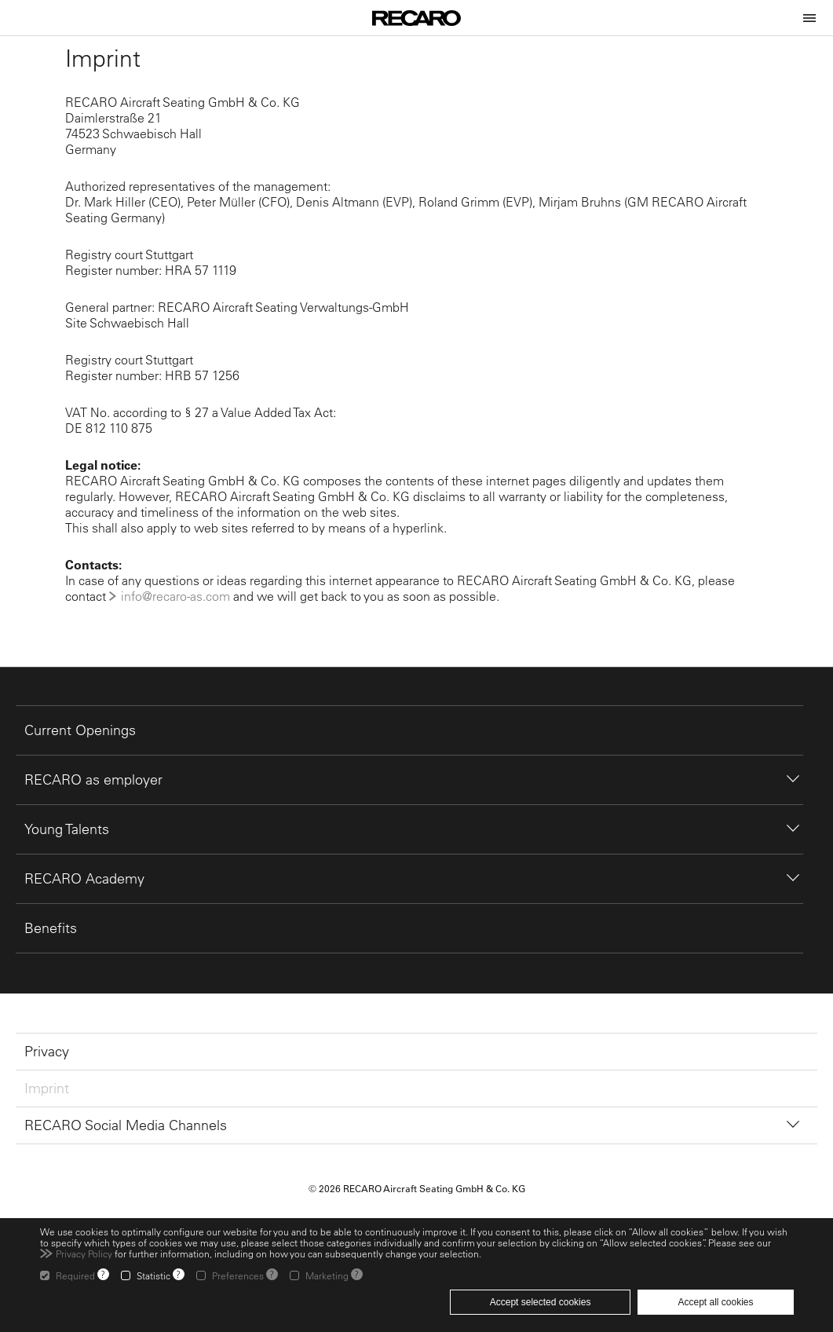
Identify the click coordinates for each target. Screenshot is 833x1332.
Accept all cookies (715, 1302)
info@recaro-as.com (175, 596)
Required (75, 1275)
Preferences (238, 1275)
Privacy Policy (84, 1253)
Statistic (153, 1275)
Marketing (327, 1275)
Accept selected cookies (540, 1302)
